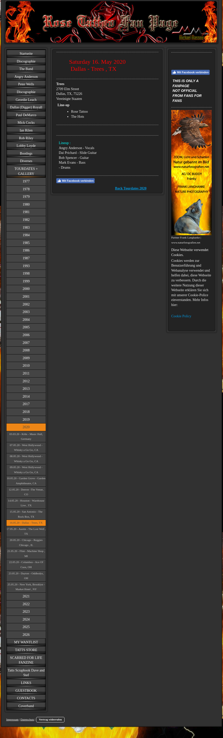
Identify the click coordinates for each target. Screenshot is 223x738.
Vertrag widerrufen (50, 719)
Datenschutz (27, 719)
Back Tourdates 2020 (130, 188)
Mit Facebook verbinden (75, 181)
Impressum (12, 719)
